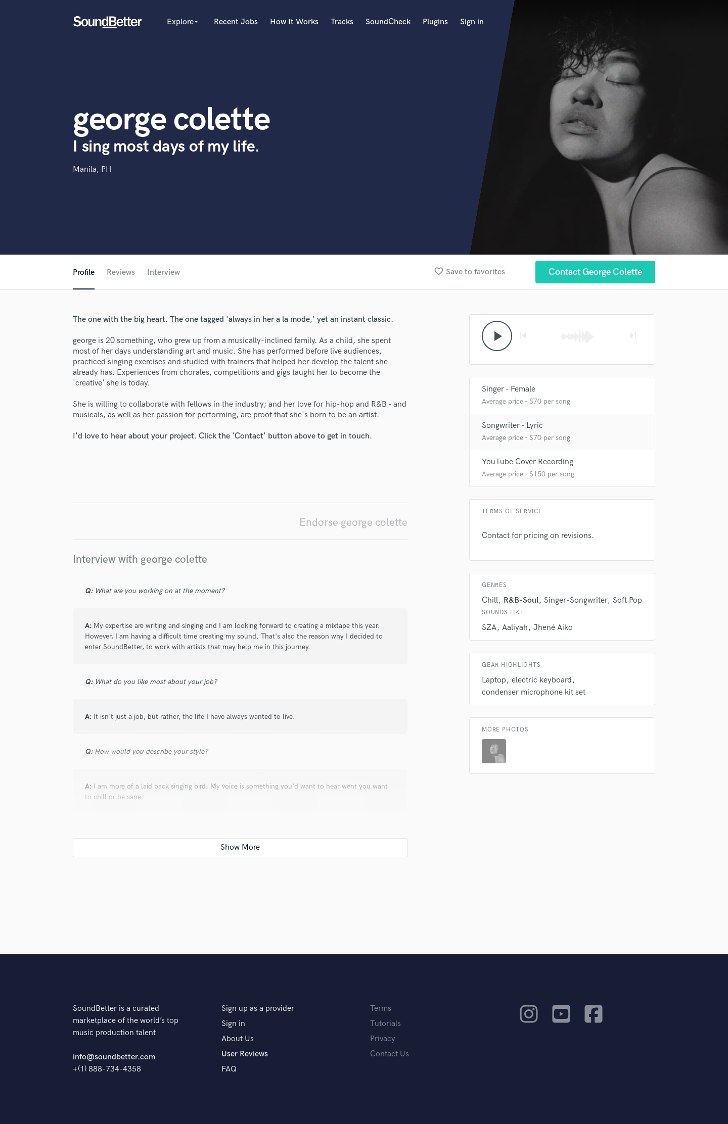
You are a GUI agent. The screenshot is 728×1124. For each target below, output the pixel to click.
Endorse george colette (353, 522)
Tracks (342, 22)
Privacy (382, 1039)
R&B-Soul (521, 600)
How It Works (294, 22)
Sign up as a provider (257, 1008)
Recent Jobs (236, 22)
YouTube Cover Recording (527, 462)
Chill (490, 600)
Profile (84, 272)
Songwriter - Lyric (512, 425)
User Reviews (244, 1054)
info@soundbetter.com (114, 1057)
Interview (163, 272)
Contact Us (389, 1054)
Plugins (435, 22)
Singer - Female (508, 389)
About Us (237, 1039)
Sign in (472, 22)
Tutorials (385, 1024)
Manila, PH (92, 169)
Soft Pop (627, 600)
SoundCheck (388, 22)
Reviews (121, 272)
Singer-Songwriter (575, 600)
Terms (380, 1008)
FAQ (229, 1069)
